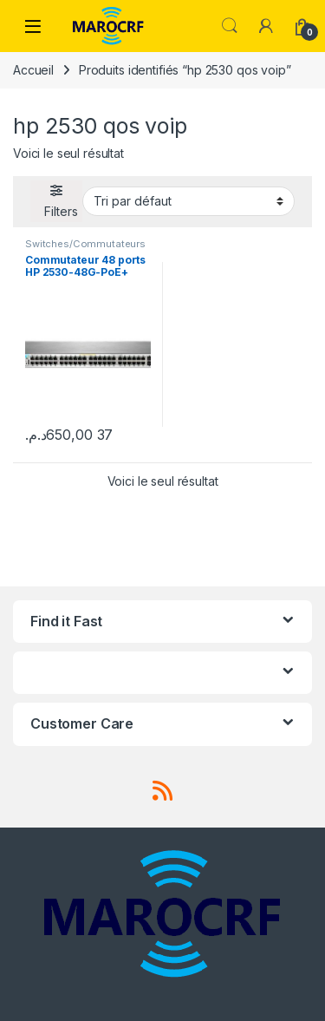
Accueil (33, 69)
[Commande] (188, 201)
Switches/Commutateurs (85, 244)
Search (229, 26)
